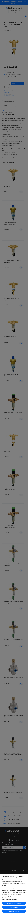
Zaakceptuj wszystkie (14, 911)
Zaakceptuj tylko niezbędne (14, 903)
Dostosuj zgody (14, 907)
